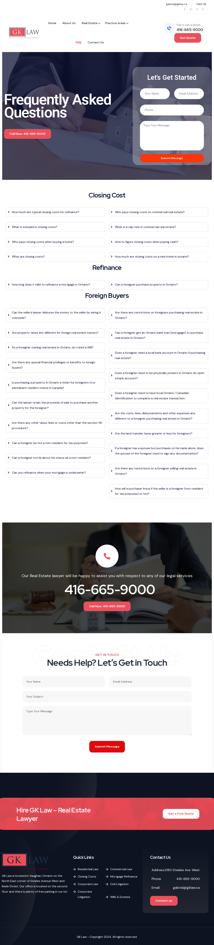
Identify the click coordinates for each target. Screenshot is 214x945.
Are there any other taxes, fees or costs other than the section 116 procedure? (57, 425)
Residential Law (88, 869)
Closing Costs (87, 876)
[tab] (55, 212)
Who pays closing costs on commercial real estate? (150, 212)
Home (52, 23)
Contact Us (96, 42)
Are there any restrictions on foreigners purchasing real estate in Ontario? (158, 315)
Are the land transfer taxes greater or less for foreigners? (153, 433)
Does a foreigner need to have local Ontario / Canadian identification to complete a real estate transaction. (152, 395)
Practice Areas (115, 23)
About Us (68, 23)
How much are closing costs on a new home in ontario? (152, 256)
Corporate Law (88, 884)
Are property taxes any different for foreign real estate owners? (55, 333)
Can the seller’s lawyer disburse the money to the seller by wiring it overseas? (56, 315)
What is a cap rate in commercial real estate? (145, 227)
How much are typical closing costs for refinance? (45, 212)
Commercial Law (121, 869)
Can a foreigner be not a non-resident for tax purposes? (50, 443)
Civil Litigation (119, 884)
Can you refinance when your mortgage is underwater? (49, 473)
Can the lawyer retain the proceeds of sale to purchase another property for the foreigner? (55, 405)
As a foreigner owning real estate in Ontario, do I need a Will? (52, 347)
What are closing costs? (28, 256)
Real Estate (89, 23)
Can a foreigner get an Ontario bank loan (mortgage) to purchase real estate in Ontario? (159, 335)
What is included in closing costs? (34, 227)
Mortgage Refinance (123, 876)
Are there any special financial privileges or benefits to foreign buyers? (53, 365)
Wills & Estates (120, 897)
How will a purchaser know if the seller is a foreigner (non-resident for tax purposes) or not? (159, 491)
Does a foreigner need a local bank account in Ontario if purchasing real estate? (160, 355)
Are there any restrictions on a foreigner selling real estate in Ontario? (156, 471)
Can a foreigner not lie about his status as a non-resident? (51, 458)
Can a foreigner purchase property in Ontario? (146, 284)
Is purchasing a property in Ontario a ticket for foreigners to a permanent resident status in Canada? (53, 385)
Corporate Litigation (85, 894)
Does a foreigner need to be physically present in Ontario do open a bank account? (159, 375)
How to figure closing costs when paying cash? (146, 242)
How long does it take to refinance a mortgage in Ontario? (51, 284)
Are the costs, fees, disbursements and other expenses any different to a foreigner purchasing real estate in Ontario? (155, 415)
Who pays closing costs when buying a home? (43, 242)
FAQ (78, 42)
